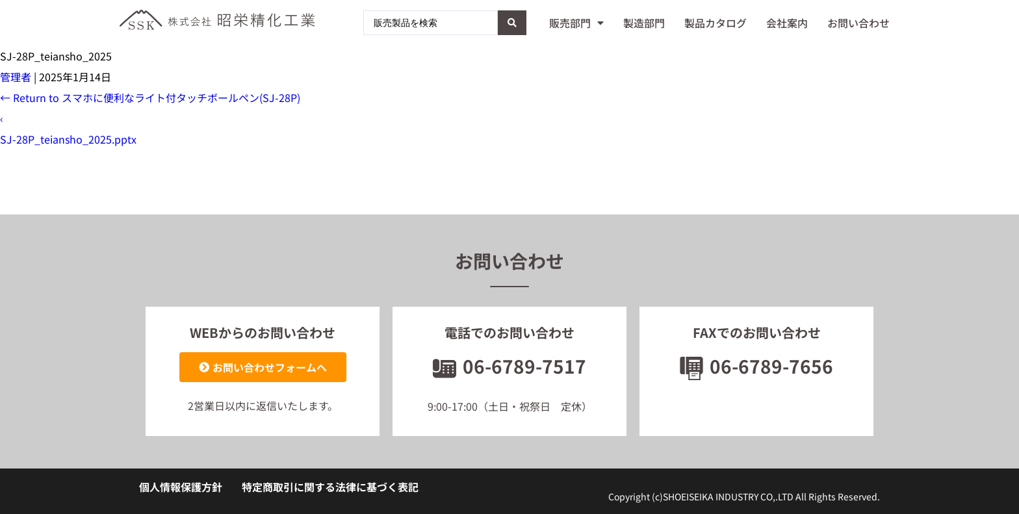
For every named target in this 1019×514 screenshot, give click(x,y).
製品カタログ (715, 23)
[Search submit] (512, 22)
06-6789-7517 (509, 366)
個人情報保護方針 (180, 487)
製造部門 (644, 23)
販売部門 (576, 22)
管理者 (15, 76)
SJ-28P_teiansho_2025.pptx (68, 139)
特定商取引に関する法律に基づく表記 (330, 487)
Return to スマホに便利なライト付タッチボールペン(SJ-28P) (150, 97)
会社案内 (787, 23)
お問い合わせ (858, 23)
